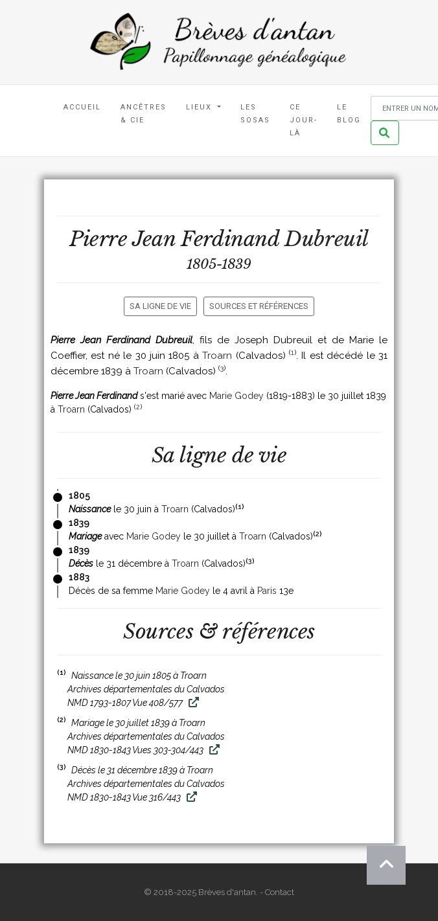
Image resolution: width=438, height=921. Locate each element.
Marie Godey (236, 396)
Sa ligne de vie (160, 306)
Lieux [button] (200, 107)
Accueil (82, 107)
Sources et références (258, 306)
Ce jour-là (303, 120)
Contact (279, 892)
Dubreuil (326, 239)
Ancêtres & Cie (144, 113)
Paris (267, 591)
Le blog (349, 113)
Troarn (217, 355)
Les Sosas (255, 113)
